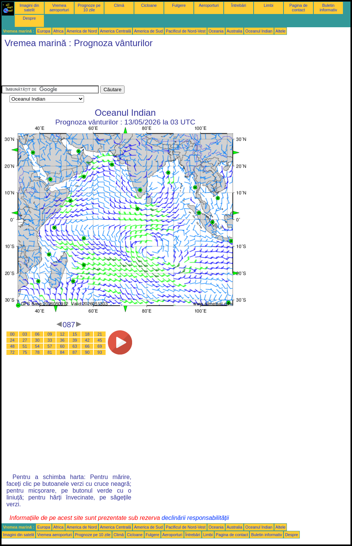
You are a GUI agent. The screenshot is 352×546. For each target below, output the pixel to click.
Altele (281, 31)
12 (62, 334)
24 (12, 340)
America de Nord (82, 31)
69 (100, 346)
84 (62, 352)
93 (100, 352)
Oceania (216, 31)
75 (25, 352)
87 (75, 352)
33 (50, 340)
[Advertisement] (139, 68)
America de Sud (148, 31)
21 (100, 334)
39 (75, 340)
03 (25, 334)
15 (75, 334)
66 (87, 346)
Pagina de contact (299, 7)
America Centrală (115, 31)
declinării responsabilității (195, 518)
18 (87, 334)
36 (62, 340)
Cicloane (149, 5)
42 (87, 340)
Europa (43, 31)
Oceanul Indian (259, 31)
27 (25, 340)
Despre (29, 18)
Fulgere (178, 5)
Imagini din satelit (29, 7)
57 (50, 346)
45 (100, 340)
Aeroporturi (209, 5)
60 (62, 346)
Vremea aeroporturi (59, 7)
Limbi (268, 5)
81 (50, 352)
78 (37, 352)
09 (50, 334)
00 (12, 334)
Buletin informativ (328, 7)
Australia (234, 31)
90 (87, 352)
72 (12, 352)
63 (75, 346)
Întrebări (238, 5)
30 (37, 340)
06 (37, 334)
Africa (58, 31)
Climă (119, 5)
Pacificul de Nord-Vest (186, 31)
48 (12, 346)
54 (37, 346)
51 (25, 346)
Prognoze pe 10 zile (89, 7)
